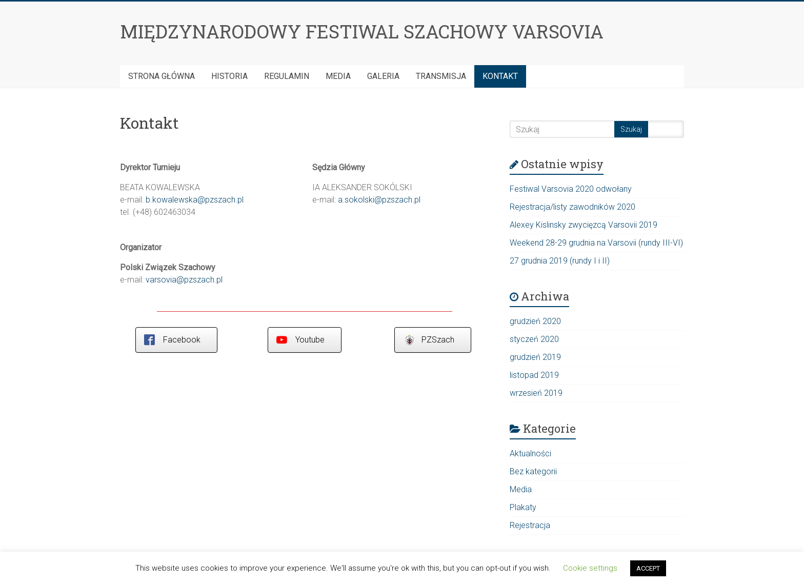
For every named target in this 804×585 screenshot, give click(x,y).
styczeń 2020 (534, 339)
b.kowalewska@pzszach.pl (195, 200)
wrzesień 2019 (536, 393)
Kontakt (500, 76)
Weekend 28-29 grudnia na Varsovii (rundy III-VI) (596, 243)
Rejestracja (530, 525)
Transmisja (441, 76)
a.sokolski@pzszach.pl (379, 200)
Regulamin (286, 76)
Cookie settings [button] (590, 568)
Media (338, 76)
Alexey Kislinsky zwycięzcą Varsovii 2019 (583, 225)
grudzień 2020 (535, 321)
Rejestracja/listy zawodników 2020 (572, 207)
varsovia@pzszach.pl (184, 280)
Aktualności (530, 453)
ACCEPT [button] (648, 568)
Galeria (383, 76)
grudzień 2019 (535, 357)
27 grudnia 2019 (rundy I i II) (560, 261)
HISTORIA (229, 76)
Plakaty (523, 507)
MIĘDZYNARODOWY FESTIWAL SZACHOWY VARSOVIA (362, 31)
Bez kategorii (533, 471)
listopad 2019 (534, 375)
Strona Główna (161, 76)
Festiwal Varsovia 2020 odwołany (571, 189)
